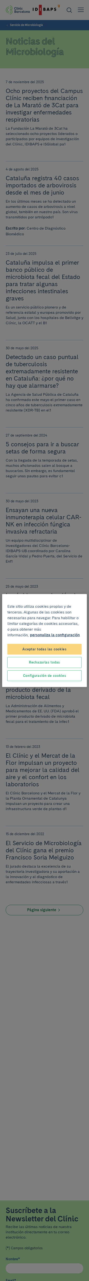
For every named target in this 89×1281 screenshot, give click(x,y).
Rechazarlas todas (44, 662)
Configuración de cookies (44, 675)
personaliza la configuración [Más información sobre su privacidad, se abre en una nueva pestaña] (55, 635)
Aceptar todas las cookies (44, 649)
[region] (44, 640)
